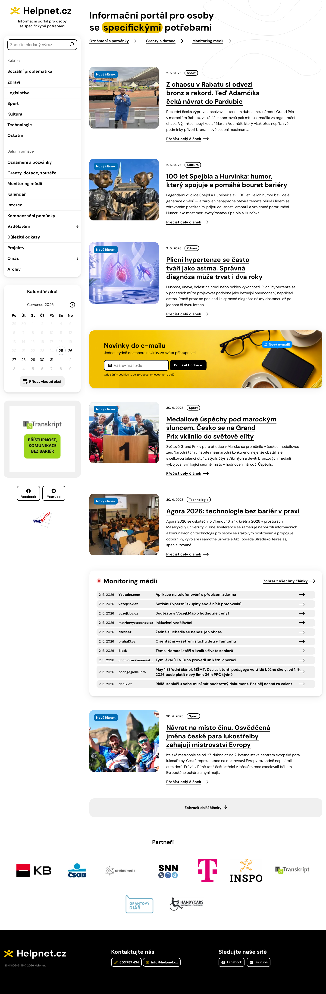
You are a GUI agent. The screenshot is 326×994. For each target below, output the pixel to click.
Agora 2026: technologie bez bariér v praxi (233, 511)
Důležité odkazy (23, 237)
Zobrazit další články (203, 807)
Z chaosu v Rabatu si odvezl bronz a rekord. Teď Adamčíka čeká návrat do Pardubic (213, 93)
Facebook (28, 494)
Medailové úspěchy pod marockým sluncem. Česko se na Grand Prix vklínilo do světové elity (221, 428)
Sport (13, 103)
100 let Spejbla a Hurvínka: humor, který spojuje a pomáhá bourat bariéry (226, 180)
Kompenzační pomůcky (31, 215)
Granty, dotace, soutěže (31, 173)
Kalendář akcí (42, 291)
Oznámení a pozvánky (29, 162)
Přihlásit (188, 365)
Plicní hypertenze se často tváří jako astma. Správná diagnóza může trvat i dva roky (214, 268)
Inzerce (14, 205)
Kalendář (16, 194)
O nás (13, 258)
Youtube (53, 494)
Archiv (14, 269)
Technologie (19, 125)
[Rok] (51, 304)
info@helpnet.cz (162, 962)
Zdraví (13, 82)
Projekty (16, 248)
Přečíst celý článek (183, 138)
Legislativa (18, 92)
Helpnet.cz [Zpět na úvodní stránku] (48, 10)
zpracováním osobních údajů (155, 374)
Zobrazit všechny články (285, 581)
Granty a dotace (161, 40)
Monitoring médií (24, 183)
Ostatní (15, 135)
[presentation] (124, 98)
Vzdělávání (18, 226)
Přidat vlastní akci (45, 381)
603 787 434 (126, 962)
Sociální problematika (29, 71)
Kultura (14, 114)
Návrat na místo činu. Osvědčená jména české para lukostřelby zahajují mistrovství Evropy (218, 736)
